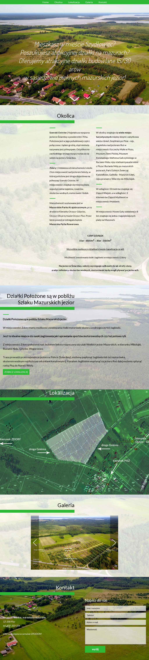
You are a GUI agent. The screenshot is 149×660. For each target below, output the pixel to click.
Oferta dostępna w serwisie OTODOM (22, 633)
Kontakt (103, 2)
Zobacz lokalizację (16, 372)
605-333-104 (13, 625)
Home (45, 2)
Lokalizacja (74, 2)
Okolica (58, 2)
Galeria (89, 2)
